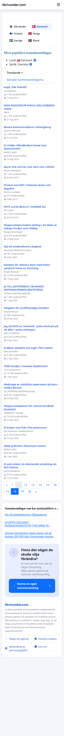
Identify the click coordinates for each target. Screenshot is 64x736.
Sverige (16, 104)
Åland (34, 104)
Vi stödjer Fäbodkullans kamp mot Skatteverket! (25, 211)
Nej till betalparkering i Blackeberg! (26, 578)
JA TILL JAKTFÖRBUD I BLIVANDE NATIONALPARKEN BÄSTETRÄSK (24, 352)
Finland (16, 97)
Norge (35, 97)
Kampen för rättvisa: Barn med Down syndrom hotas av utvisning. (27, 330)
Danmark (41, 90)
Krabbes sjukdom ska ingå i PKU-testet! (28, 411)
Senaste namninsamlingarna (25, 144)
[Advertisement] (32, 50)
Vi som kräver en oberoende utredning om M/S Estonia (30, 529)
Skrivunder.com (14, 5)
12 (25, 549)
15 (47, 549)
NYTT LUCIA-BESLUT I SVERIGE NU (25, 270)
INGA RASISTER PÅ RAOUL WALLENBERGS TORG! (29, 171)
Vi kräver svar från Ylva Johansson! (25, 491)
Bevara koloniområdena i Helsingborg (27, 191)
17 (7, 555)
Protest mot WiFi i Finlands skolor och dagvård (27, 250)
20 (29, 555)
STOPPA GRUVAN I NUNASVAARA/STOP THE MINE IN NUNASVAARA (27, 589)
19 (22, 555)
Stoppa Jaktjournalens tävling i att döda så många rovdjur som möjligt (30, 290)
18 (14, 555)
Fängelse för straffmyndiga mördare (26, 372)
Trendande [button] (13, 137)
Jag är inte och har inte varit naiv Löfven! (29, 230)
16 (54, 549)
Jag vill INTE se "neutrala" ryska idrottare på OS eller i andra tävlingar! (31, 392)
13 (32, 549)
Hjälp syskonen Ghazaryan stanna (25, 509)
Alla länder (18, 90)
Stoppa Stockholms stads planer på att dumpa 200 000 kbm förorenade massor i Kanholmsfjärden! (30, 600)
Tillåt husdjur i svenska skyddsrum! (25, 430)
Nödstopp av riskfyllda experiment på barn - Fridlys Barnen (31, 450)
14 (40, 549)
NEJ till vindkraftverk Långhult (22, 310)
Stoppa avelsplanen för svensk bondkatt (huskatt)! (29, 471)
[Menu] (58, 4)
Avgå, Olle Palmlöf (15, 151)
